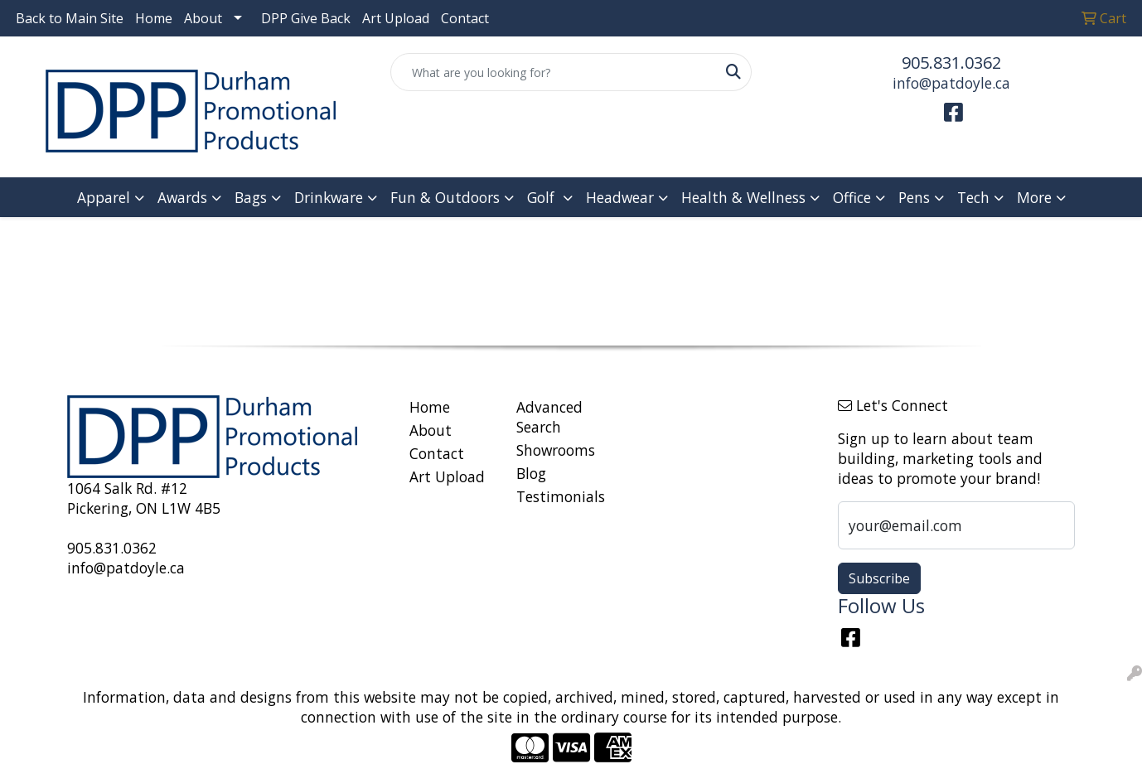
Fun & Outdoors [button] (445, 197)
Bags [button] (251, 197)
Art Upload (395, 18)
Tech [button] (973, 197)
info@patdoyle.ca (951, 83)
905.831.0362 (951, 62)
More (1034, 197)
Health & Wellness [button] (743, 197)
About (203, 18)
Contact (465, 18)
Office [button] (852, 197)
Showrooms (555, 450)
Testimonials (559, 496)
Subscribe (879, 578)
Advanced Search (549, 417)
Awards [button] (182, 197)
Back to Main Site (69, 18)
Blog (531, 473)
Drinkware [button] (328, 197)
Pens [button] (914, 197)
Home (153, 18)
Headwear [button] (620, 197)
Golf (543, 197)
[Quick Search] (553, 72)
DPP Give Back (306, 18)
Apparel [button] (103, 197)
